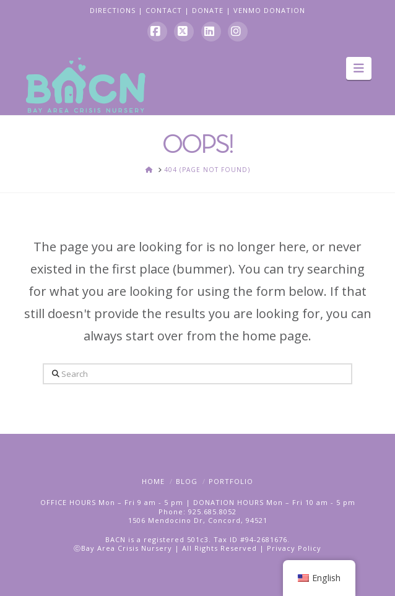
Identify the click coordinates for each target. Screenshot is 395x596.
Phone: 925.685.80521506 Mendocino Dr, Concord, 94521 (197, 516)
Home (153, 481)
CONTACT (163, 10)
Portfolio (231, 481)
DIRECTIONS (113, 10)
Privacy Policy (294, 548)
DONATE (208, 10)
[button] (358, 68)
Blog (187, 481)
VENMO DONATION (269, 10)
